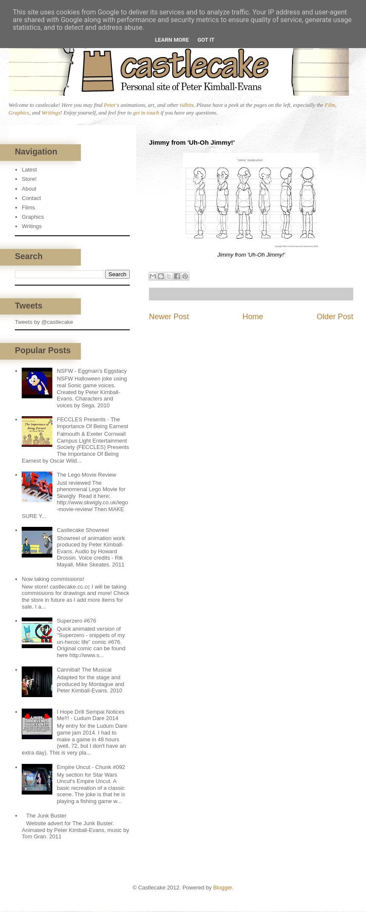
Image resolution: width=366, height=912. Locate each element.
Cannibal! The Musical (84, 669)
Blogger (222, 887)
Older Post (335, 316)
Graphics (19, 112)
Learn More (172, 40)
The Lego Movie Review (86, 475)
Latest (29, 169)
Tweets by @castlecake (44, 322)
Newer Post (169, 316)
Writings (51, 112)
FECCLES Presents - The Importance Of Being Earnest (92, 422)
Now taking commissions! (53, 579)
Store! (29, 179)
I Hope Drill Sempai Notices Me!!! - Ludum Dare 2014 (90, 715)
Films (28, 207)
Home (253, 316)
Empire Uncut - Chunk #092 (91, 767)
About (29, 189)
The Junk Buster (46, 815)
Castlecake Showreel (83, 530)
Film (330, 105)
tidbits (187, 105)
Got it (205, 40)
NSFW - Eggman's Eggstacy (91, 371)
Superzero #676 (76, 621)
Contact (31, 198)
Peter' (110, 105)
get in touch (146, 112)
